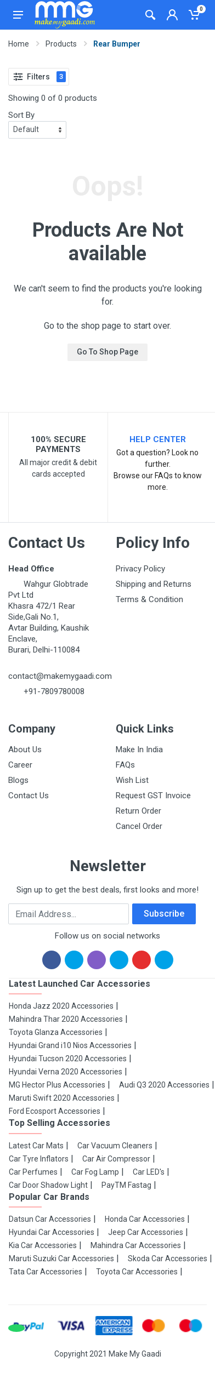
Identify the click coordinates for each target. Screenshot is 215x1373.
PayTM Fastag (126, 1185)
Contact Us (28, 795)
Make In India (139, 749)
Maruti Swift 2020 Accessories (62, 1098)
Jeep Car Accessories (145, 1232)
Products (61, 43)
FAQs (125, 765)
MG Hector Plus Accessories (57, 1084)
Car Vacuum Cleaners (114, 1145)
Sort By (21, 115)
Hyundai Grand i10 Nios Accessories (70, 1045)
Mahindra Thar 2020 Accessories (66, 1019)
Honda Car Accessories (145, 1219)
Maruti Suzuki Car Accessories (61, 1258)
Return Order (138, 811)
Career (20, 765)
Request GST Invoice (153, 795)
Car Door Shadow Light (48, 1185)
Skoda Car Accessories (167, 1258)
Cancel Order (139, 826)
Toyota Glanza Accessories (56, 1032)
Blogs (18, 780)
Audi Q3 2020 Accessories (164, 1084)
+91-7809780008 (52, 691)
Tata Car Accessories (45, 1271)
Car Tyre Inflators (39, 1158)
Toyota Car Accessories (137, 1271)
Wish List (132, 780)
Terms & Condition (149, 599)
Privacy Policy (140, 569)
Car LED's (149, 1172)
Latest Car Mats (36, 1145)
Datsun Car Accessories (50, 1219)
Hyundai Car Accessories (51, 1232)
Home (18, 43)
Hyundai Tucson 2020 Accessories (68, 1058)
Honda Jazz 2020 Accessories (61, 1006)
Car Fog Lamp (95, 1172)
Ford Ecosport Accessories (54, 1111)
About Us (25, 749)
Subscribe (164, 913)
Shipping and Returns (153, 584)
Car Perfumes (33, 1172)
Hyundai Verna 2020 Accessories (65, 1071)
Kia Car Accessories (43, 1245)
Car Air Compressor (116, 1158)
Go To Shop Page (107, 351)
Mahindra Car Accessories (135, 1245)
